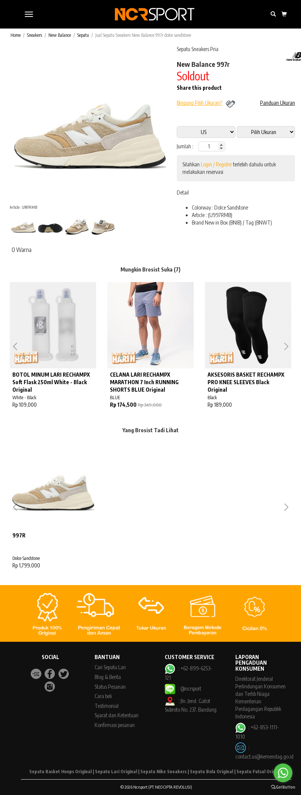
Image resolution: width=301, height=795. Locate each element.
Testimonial (107, 706)
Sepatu (83, 35)
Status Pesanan (110, 686)
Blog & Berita (108, 677)
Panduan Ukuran (277, 103)
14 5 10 (266, 132)
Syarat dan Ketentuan (116, 715)
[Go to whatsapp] (283, 772)
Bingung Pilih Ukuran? (199, 103)
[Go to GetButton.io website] (283, 787)
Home (16, 35)
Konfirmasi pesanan (115, 725)
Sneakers (34, 35)
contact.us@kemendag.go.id (264, 756)
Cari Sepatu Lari (110, 667)
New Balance (59, 35)
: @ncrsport (183, 688)
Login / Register (216, 164)
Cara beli (103, 696)
